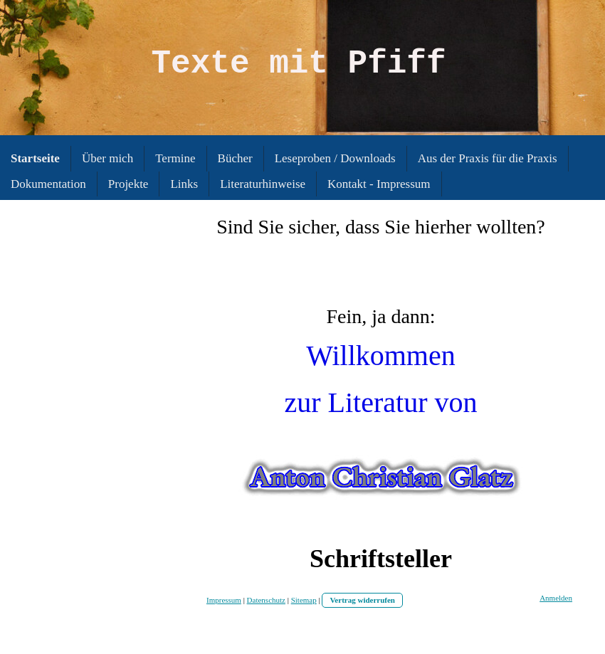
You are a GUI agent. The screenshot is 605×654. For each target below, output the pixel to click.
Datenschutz (266, 600)
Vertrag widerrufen (362, 600)
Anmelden (556, 598)
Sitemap (304, 600)
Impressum (223, 600)
